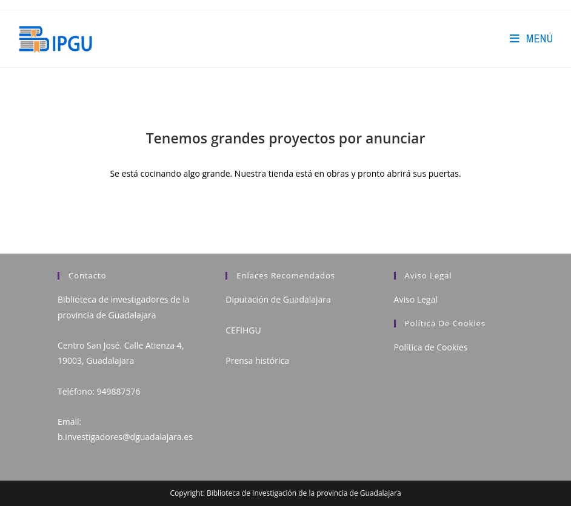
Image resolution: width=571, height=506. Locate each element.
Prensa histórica (257, 360)
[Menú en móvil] (531, 38)
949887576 (118, 391)
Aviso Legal (416, 299)
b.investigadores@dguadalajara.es (125, 436)
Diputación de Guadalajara (278, 299)
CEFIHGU (243, 330)
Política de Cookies (431, 347)
